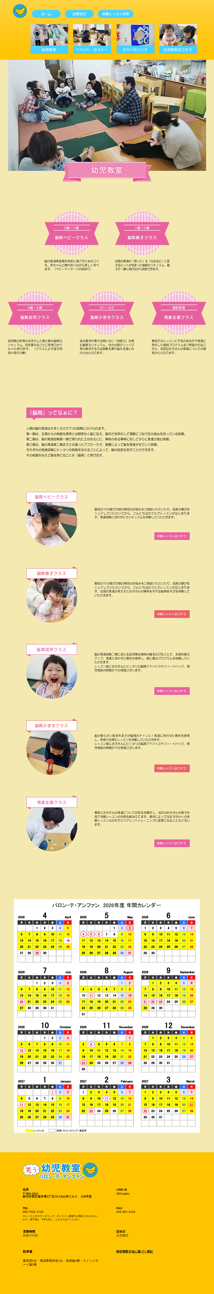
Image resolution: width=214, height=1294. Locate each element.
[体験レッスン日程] (115, 14)
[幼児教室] (49, 50)
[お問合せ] (79, 14)
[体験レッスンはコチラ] (172, 536)
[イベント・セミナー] (92, 50)
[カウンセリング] (136, 50)
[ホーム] (46, 14)
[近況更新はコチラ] (178, 50)
